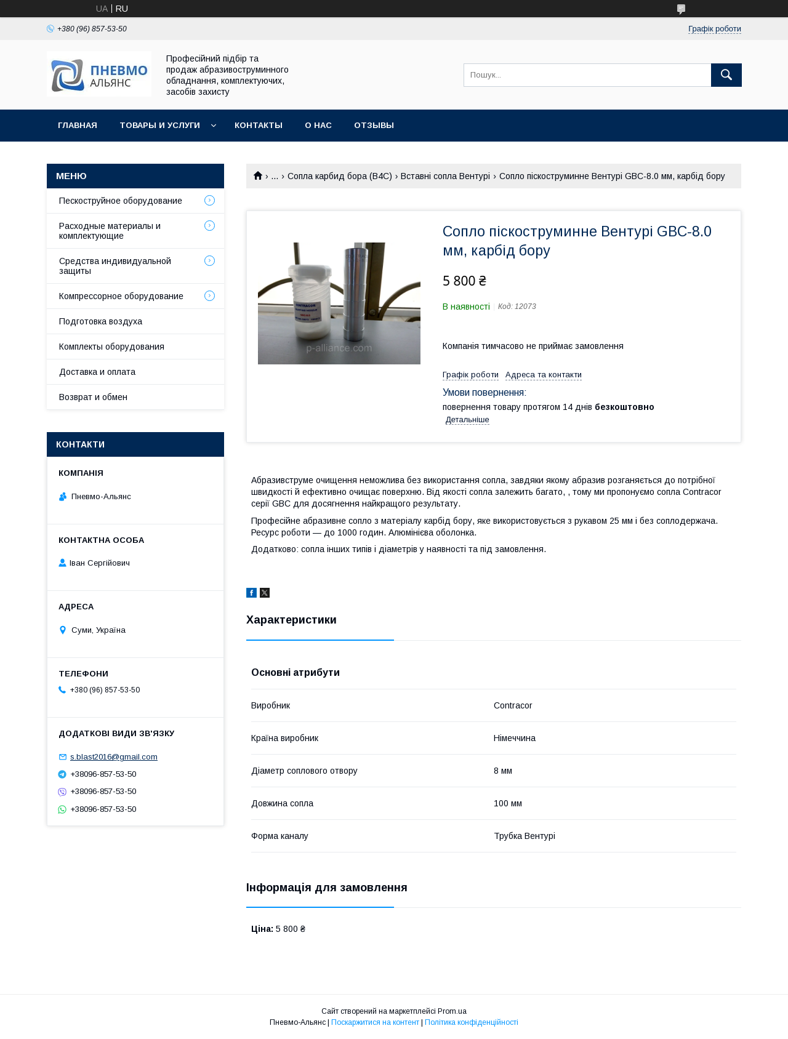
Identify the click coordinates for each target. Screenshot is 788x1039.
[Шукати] (726, 75)
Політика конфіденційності (471, 1022)
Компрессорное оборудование (121, 296)
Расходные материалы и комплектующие (110, 231)
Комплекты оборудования (111, 346)
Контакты (259, 125)
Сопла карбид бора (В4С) (339, 176)
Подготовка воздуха (100, 321)
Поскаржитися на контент (375, 1022)
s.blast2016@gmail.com (114, 756)
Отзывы (374, 125)
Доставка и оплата (97, 372)
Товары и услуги (159, 125)
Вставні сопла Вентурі (445, 176)
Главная (77, 125)
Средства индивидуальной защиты (115, 266)
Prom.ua (452, 1011)
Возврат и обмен (93, 397)
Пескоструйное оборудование (120, 201)
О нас (318, 125)
